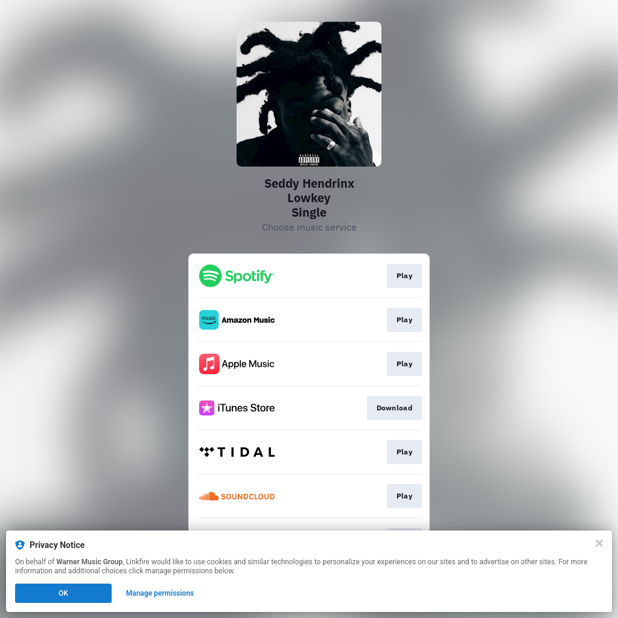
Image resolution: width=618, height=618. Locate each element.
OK (63, 593)
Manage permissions (160, 593)
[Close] (599, 543)
